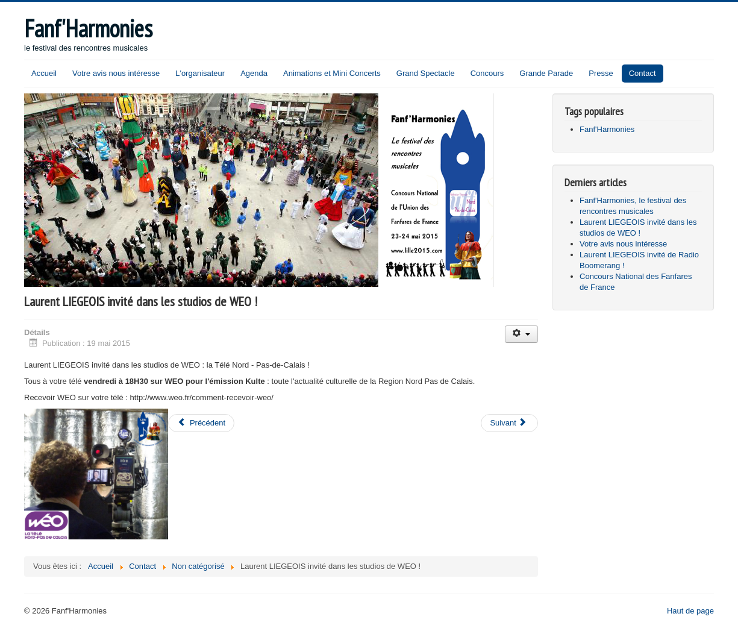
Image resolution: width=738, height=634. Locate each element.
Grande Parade (546, 73)
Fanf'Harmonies (607, 129)
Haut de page (690, 610)
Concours (487, 73)
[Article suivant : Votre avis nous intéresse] (509, 423)
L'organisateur (200, 73)
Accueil (44, 73)
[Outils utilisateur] (521, 334)
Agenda (253, 73)
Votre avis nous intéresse (116, 73)
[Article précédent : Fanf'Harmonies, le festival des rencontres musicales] (201, 423)
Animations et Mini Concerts (332, 73)
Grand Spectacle (425, 73)
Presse (601, 73)
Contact (642, 73)
